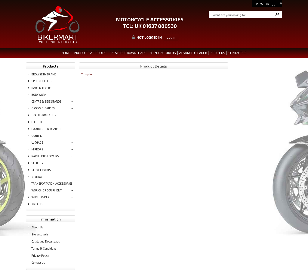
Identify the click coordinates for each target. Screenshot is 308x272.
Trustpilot (87, 74)
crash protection (43, 115)
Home (66, 53)
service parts (41, 170)
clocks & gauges (43, 108)
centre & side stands (46, 101)
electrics (37, 122)
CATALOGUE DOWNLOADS (128, 53)
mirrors (37, 149)
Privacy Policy (40, 255)
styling (36, 176)
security (37, 163)
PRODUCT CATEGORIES (90, 53)
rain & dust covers (45, 156)
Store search (39, 234)
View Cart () (265, 4)
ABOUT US (217, 53)
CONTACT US (237, 53)
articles (37, 204)
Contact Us (38, 262)
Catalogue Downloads (45, 241)
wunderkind (40, 197)
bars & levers (41, 88)
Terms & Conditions (43, 248)
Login (171, 37)
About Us (37, 227)
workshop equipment (46, 190)
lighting (37, 135)
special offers (41, 81)
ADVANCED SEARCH (193, 53)
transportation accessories (52, 183)
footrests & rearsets (47, 129)
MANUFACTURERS (163, 53)
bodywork (38, 94)
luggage (37, 142)
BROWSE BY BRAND (43, 74)
